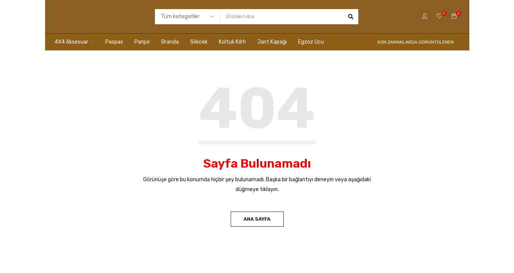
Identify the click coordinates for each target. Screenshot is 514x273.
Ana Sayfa (257, 219)
